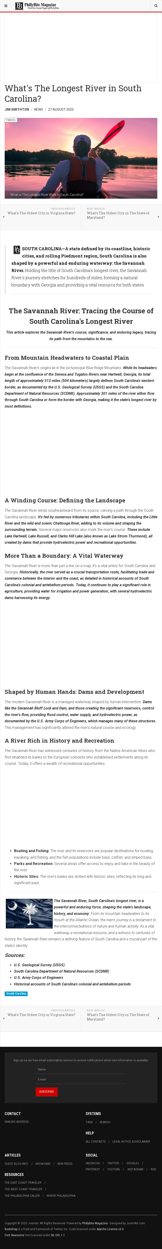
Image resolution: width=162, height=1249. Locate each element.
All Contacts (96, 1141)
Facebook (93, 1163)
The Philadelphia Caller (22, 1195)
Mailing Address (17, 1121)
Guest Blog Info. (17, 1163)
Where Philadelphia (61, 1195)
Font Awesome (14, 1235)
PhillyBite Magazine (95, 1223)
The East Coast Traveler (23, 1182)
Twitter (113, 1163)
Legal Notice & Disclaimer (131, 1141)
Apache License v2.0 (110, 1229)
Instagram (135, 1169)
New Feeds (64, 1163)
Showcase (43, 1163)
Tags (89, 1122)
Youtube (113, 1169)
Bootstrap (11, 1229)
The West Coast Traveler (23, 1189)
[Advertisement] (81, 47)
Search (104, 1122)
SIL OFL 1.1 (58, 1235)
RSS (153, 1169)
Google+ (133, 1163)
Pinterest (93, 1169)
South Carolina (16, 993)
